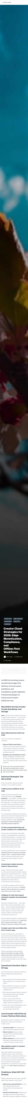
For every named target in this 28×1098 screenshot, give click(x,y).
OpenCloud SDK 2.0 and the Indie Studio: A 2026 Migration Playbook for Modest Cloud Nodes (13, 922)
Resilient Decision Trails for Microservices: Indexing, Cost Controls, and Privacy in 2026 (13, 889)
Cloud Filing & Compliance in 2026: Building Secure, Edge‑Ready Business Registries (12, 821)
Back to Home (6, 2)
